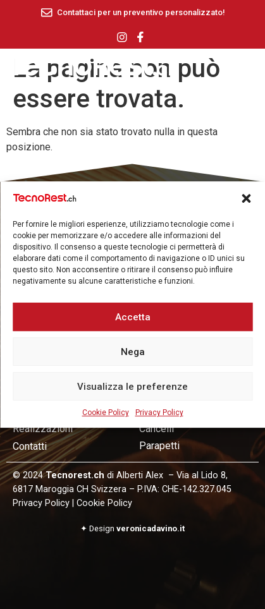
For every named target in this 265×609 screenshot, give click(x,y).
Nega (133, 357)
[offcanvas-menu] (249, 67)
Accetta (133, 322)
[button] (246, 204)
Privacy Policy (159, 418)
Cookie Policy (105, 418)
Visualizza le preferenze (132, 391)
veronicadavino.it (150, 528)
